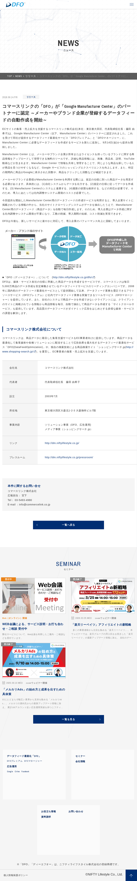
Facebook (25, 771)
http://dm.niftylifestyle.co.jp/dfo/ (72, 277)
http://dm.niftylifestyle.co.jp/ (62, 443)
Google (10, 771)
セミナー (80, 756)
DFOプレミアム (14, 761)
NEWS (18, 76)
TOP (9, 76)
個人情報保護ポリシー (16, 875)
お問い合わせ (75, 812)
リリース (31, 76)
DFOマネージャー (33, 761)
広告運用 (12, 766)
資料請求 (46, 817)
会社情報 (80, 761)
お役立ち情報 (48, 812)
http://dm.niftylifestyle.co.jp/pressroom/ (69, 457)
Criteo (17, 771)
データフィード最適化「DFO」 (24, 756)
